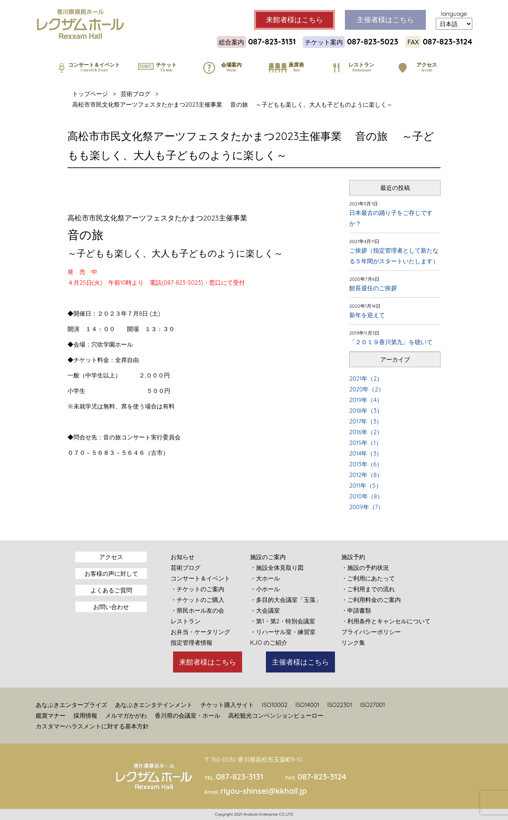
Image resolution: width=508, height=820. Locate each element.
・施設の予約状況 (365, 567)
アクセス (111, 557)
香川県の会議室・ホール (187, 715)
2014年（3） (365, 453)
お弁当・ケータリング (200, 632)
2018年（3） (366, 410)
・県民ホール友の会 (197, 610)
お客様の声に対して (111, 573)
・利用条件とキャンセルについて (386, 621)
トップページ (90, 94)
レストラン (185, 621)
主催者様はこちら (300, 662)
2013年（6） (366, 464)
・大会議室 (265, 610)
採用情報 (85, 715)
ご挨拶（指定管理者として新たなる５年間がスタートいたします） (394, 256)
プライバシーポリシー (371, 632)
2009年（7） (366, 507)
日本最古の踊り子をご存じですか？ (391, 218)
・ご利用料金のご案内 (371, 600)
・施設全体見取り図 (277, 567)
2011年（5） (365, 485)
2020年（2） (366, 389)
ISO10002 (274, 705)
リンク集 (353, 642)
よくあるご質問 (111, 590)
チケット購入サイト (227, 705)
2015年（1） (365, 442)
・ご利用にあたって (368, 578)
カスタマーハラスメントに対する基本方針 (92, 726)
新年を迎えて (367, 315)
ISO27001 (372, 705)
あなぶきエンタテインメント (153, 705)
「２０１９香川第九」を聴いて (391, 342)
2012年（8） (366, 475)
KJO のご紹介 (268, 642)
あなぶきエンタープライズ (71, 705)
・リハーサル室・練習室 (283, 632)
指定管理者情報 (191, 642)
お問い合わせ (111, 607)
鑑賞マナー (50, 715)
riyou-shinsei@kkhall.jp (263, 791)
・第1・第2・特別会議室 (282, 621)
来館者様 (294, 19)
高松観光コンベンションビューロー (275, 715)
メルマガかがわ (126, 715)
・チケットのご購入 (197, 600)
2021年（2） (366, 378)
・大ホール (265, 578)
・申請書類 (356, 610)
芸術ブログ (135, 94)
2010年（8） (366, 496)
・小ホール (265, 589)
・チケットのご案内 (197, 589)
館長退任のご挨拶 (373, 288)
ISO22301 (339, 705)
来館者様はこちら (207, 662)
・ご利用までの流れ (368, 589)
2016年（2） (366, 432)
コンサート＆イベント (200, 578)
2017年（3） (365, 421)
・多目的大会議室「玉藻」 (285, 600)
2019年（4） (366, 400)
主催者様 (385, 19)
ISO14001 (307, 705)
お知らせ (182, 557)
